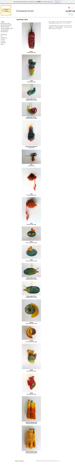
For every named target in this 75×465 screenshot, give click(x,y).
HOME (2, 22)
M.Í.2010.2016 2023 (6, 25)
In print (3, 39)
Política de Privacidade (19, 460)
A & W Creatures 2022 (7, 28)
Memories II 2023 (5, 23)
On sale (3, 41)
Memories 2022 (5, 26)
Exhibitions (4, 38)
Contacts (3, 42)
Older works (4, 33)
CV (1, 36)
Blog (2, 44)
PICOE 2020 (4, 31)
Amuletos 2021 (5, 30)
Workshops (4, 34)
